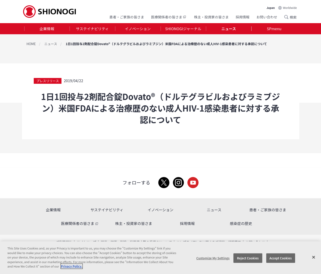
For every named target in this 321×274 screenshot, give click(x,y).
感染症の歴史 (241, 223)
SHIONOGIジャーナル (183, 28)
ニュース (228, 28)
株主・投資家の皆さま (211, 16)
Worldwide (290, 7)
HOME (31, 43)
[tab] (47, 28)
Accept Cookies (280, 258)
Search (287, 17)
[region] (160, 257)
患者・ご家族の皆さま (126, 16)
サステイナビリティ (92, 28)
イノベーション (138, 28)
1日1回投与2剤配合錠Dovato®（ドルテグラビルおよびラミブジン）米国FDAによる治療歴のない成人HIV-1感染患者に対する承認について (166, 43)
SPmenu (274, 28)
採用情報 (242, 16)
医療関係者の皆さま (169, 16)
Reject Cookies (248, 258)
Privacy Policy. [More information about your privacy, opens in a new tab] (71, 266)
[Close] (314, 257)
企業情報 (47, 28)
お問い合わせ (266, 16)
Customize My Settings (213, 258)
